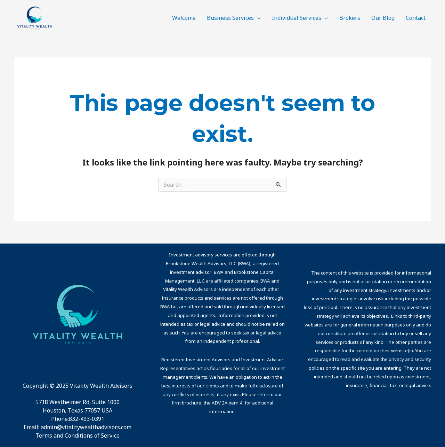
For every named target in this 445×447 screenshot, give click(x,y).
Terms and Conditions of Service (77, 435)
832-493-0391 (86, 419)
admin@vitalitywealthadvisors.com (86, 427)
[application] (257, 18)
